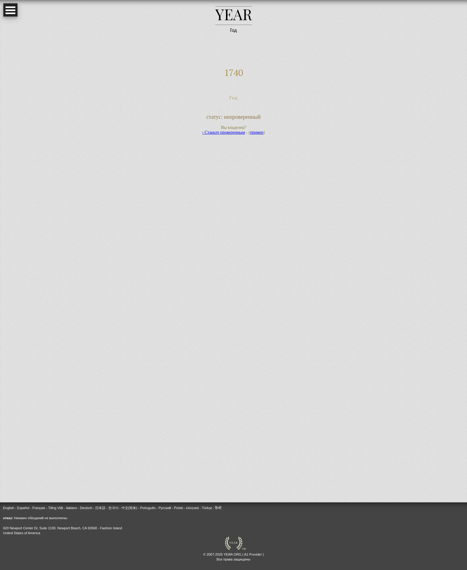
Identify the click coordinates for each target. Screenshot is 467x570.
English (8, 508)
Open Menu (10, 10)
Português (148, 508)
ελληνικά (192, 508)
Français (38, 508)
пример (256, 132)
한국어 (113, 508)
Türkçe (207, 508)
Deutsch (86, 508)
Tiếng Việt (55, 508)
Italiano (71, 508)
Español (23, 508)
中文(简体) (129, 508)
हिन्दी (218, 508)
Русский (165, 508)
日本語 (100, 508)
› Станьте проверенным (223, 132)
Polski (178, 508)
